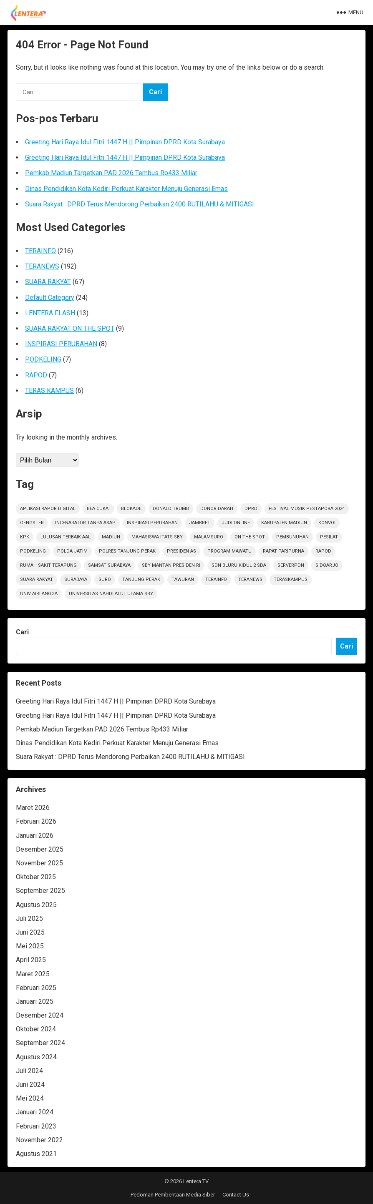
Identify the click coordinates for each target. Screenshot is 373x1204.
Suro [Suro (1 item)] (104, 579)
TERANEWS (42, 266)
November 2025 (39, 863)
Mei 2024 (30, 1098)
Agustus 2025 (36, 905)
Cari (22, 632)
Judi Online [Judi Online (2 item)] (236, 522)
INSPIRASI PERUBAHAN (61, 344)
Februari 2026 (36, 821)
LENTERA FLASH (50, 313)
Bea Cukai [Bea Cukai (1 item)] (98, 508)
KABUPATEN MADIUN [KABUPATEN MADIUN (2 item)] (284, 522)
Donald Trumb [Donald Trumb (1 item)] (171, 508)
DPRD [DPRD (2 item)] (250, 508)
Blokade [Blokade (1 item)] (131, 508)
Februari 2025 (36, 988)
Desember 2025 (39, 849)
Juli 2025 (29, 918)
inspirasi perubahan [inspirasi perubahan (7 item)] (152, 522)
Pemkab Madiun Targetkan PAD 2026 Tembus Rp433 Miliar (111, 173)
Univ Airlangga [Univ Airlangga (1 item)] (39, 593)
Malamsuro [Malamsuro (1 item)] (208, 537)
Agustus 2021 (36, 1154)
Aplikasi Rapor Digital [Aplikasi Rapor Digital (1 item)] (48, 508)
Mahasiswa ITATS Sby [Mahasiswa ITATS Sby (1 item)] (157, 537)
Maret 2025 (33, 974)
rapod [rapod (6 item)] (323, 551)
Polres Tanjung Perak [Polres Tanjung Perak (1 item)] (127, 551)
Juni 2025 (30, 932)
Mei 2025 (30, 946)
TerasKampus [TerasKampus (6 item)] (290, 579)
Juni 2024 (30, 1084)
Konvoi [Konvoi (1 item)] (326, 522)
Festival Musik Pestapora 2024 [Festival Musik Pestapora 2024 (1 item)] (307, 508)
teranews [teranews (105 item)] (250, 579)
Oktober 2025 (36, 877)
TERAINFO (40, 251)
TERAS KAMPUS (49, 391)
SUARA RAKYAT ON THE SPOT (69, 328)
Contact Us (235, 1194)
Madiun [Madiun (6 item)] (111, 537)
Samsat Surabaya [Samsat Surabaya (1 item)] (109, 565)
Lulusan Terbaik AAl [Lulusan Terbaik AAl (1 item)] (65, 537)
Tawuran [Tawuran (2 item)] (182, 579)
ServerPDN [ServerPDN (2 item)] (290, 565)
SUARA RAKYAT (48, 282)
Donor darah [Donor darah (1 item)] (216, 508)
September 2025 (40, 891)
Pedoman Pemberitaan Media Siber (173, 1194)
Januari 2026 (34, 836)
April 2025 (31, 960)
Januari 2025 (34, 1001)
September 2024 (40, 1043)
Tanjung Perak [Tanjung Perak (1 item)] (141, 579)
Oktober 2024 (36, 1029)
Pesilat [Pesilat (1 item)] (329, 537)
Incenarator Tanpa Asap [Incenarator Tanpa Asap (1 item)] (85, 522)
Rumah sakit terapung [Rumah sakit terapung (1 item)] (48, 565)
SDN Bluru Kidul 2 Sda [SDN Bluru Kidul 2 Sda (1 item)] (239, 565)
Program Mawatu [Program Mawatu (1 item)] (229, 551)
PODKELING (43, 359)
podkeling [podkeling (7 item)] (33, 551)
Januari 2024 (34, 1112)
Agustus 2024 (36, 1057)
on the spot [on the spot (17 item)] (249, 537)
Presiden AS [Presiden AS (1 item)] (181, 551)
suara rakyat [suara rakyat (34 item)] (36, 579)
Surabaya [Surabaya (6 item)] (75, 579)
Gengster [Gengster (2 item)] (32, 522)
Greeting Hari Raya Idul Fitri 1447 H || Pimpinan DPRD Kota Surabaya (125, 142)
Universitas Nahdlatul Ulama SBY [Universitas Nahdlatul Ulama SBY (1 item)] (111, 593)
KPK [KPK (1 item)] (24, 537)
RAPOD (36, 375)
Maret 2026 (33, 808)
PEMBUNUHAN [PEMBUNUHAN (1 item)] (292, 537)
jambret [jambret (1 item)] (199, 522)
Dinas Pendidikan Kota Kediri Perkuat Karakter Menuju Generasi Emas (126, 189)
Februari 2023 (36, 1126)
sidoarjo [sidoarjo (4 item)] (326, 565)
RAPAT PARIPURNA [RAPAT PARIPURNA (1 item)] (283, 551)
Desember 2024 (39, 1015)
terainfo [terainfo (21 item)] (216, 579)
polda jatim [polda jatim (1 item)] (72, 551)
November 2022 (39, 1140)
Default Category (49, 298)
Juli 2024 (29, 1071)
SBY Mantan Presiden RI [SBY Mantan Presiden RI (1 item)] (171, 565)
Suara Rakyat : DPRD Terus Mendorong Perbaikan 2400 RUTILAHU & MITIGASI (139, 204)
